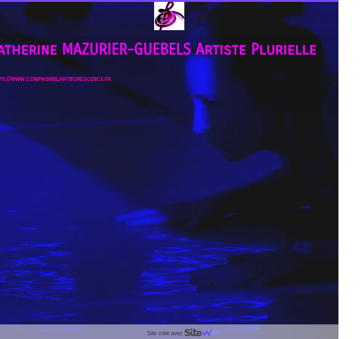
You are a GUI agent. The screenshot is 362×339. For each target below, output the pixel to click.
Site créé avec (183, 333)
